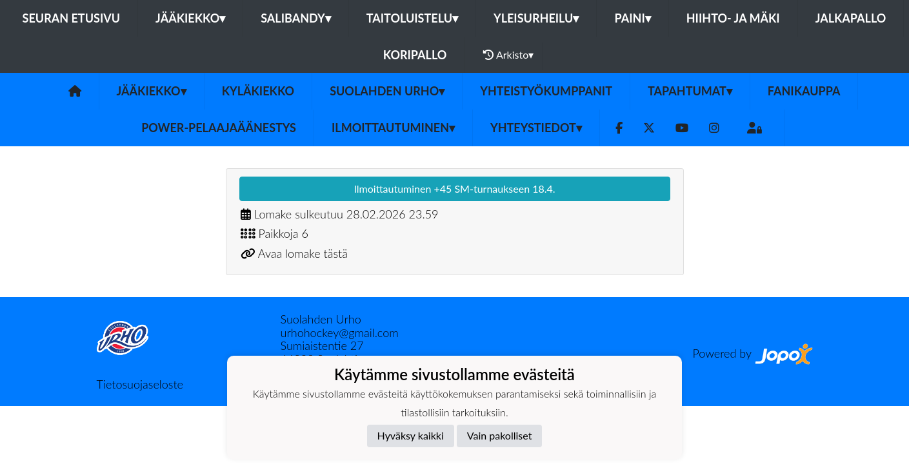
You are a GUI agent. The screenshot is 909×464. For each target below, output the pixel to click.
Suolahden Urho (387, 91)
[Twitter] (649, 128)
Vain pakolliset (499, 435)
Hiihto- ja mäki (733, 18)
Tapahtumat (690, 91)
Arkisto (508, 55)
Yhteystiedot (536, 128)
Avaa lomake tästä (303, 253)
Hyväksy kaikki (410, 435)
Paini (632, 18)
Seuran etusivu (72, 18)
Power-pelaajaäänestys (218, 128)
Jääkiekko (190, 18)
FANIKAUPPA (804, 91)
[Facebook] (619, 128)
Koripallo (415, 55)
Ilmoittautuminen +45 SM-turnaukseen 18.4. (454, 188)
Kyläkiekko (258, 91)
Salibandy (295, 18)
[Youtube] (682, 128)
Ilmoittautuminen (393, 128)
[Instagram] (714, 128)
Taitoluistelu (412, 18)
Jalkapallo (850, 18)
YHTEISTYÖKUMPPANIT (546, 91)
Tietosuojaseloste (140, 384)
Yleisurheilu (536, 18)
